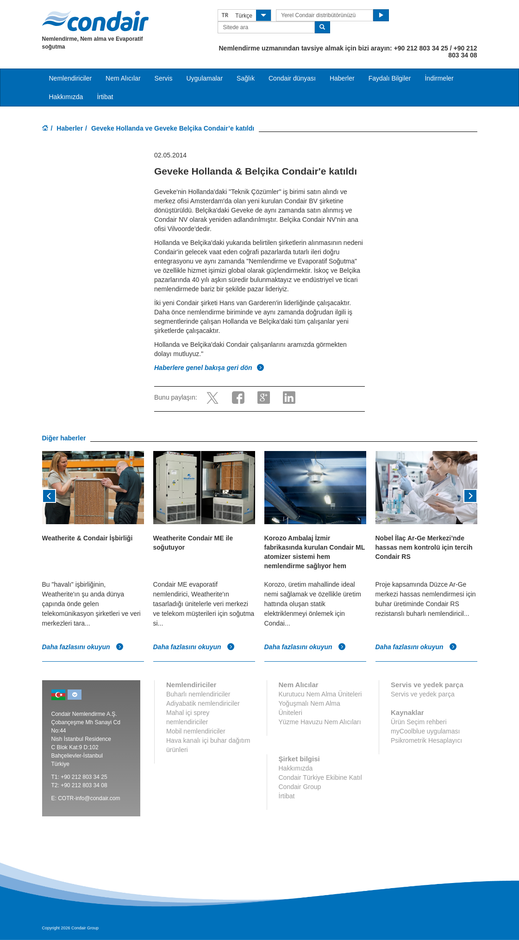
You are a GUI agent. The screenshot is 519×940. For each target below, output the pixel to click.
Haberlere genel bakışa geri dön (209, 367)
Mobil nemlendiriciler (195, 731)
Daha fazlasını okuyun (83, 647)
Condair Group (300, 786)
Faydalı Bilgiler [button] (390, 78)
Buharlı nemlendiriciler (198, 694)
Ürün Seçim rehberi (419, 722)
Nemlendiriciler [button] (70, 78)
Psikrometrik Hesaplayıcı (426, 740)
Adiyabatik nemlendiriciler (203, 703)
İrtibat (105, 96)
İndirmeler (439, 78)
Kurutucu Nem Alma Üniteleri (320, 694)
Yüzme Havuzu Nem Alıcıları (320, 722)
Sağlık (246, 78)
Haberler (342, 78)
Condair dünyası (292, 78)
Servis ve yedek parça (423, 694)
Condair (95, 20)
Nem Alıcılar (123, 78)
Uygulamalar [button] (204, 78)
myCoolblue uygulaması (425, 731)
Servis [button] (164, 78)
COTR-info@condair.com (89, 798)
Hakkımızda (66, 96)
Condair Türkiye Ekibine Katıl (320, 777)
